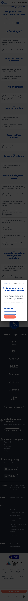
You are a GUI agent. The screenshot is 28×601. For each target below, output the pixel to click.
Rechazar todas (10, 313)
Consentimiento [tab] (7, 283)
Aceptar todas (10, 317)
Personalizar (8, 308)
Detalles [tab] (15, 283)
